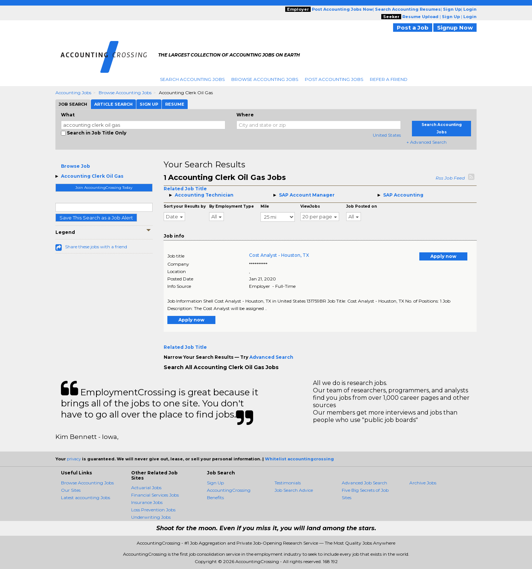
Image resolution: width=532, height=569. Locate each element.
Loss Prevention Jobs (153, 509)
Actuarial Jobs (146, 487)
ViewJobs (310, 206)
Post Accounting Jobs (334, 79)
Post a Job (413, 27)
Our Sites (71, 490)
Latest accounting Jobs (85, 497)
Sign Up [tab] (149, 104)
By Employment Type (231, 206)
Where (245, 114)
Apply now (443, 256)
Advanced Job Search (364, 482)
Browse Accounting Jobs (264, 79)
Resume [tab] (174, 104)
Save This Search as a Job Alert (96, 218)
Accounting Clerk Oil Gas (92, 176)
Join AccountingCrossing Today (103, 187)
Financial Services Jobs (155, 495)
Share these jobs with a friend (96, 246)
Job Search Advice (293, 490)
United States (387, 135)
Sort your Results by (185, 206)
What (68, 114)
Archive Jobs (422, 482)
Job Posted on (361, 206)
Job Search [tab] (73, 104)
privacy (74, 458)
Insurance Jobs (147, 502)
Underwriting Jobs (151, 517)
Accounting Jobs (73, 92)
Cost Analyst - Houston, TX (279, 255)
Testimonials (287, 482)
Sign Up (215, 482)
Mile (264, 206)
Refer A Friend (388, 79)
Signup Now (455, 27)
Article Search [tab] (113, 104)
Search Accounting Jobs (192, 79)
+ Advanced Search (426, 142)
